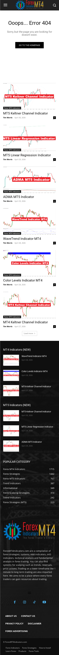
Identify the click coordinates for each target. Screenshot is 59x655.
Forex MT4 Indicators (12, 233)
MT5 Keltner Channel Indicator (25, 113)
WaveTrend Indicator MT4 (22, 239)
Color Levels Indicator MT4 (22, 280)
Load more (29, 333)
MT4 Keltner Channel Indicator (25, 322)
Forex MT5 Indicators (12, 108)
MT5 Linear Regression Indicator (27, 155)
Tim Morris (7, 117)
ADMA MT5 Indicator (18, 197)
